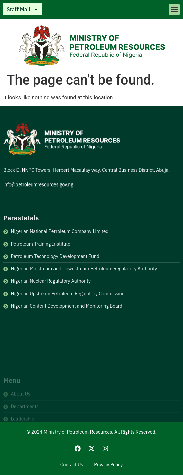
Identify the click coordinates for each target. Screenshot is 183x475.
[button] (174, 9)
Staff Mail (23, 9)
